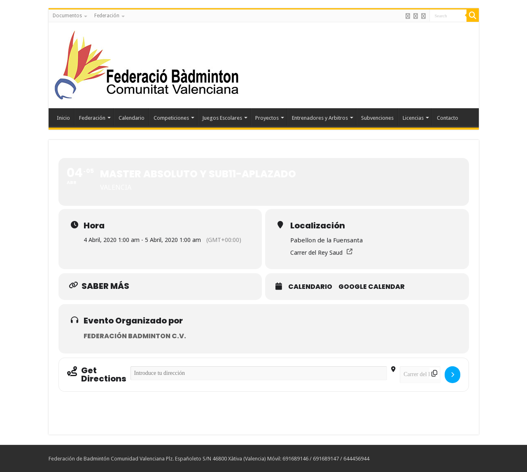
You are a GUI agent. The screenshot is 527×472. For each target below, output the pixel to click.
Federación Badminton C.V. (135, 336)
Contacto (447, 118)
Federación (106, 16)
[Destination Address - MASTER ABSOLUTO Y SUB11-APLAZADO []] (420, 374)
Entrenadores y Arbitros (320, 118)
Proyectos (267, 118)
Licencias (413, 118)
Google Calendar (371, 287)
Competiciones (171, 118)
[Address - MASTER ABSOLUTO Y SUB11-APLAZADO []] (259, 373)
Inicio (63, 118)
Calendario (132, 118)
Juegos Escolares (222, 118)
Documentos (67, 16)
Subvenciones (377, 118)
